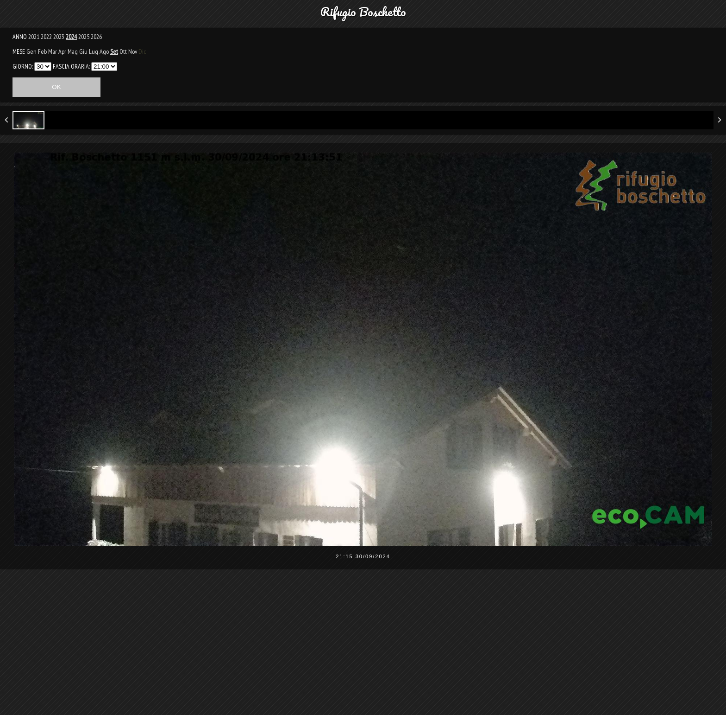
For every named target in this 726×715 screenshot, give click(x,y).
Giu (83, 51)
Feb (42, 51)
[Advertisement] (363, 648)
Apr (62, 51)
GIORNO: (23, 66)
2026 (96, 36)
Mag (73, 51)
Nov (132, 51)
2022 (46, 36)
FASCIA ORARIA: (71, 66)
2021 (33, 36)
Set (114, 51)
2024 (71, 36)
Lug (93, 51)
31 (42, 66)
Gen (31, 51)
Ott (123, 51)
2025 (83, 36)
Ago (104, 51)
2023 (58, 36)
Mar (52, 51)
